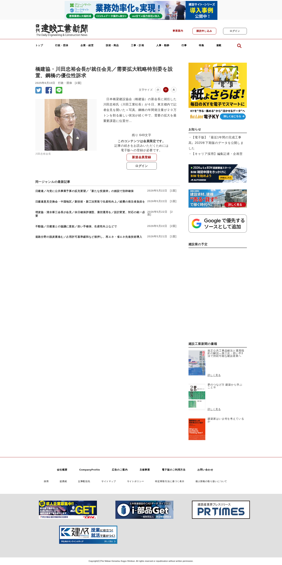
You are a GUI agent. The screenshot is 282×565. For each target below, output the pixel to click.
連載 (219, 45)
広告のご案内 (119, 469)
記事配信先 (84, 481)
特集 (201, 45)
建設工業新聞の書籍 (203, 343)
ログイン (235, 31)
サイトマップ (108, 481)
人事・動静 (162, 45)
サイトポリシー (135, 481)
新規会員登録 (141, 157)
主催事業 (145, 469)
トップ (39, 45)
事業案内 (178, 31)
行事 (184, 45)
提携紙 (63, 481)
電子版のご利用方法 (173, 469)
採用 (46, 481)
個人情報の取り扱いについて (211, 481)
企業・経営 (87, 45)
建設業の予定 (198, 244)
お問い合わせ (205, 469)
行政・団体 (61, 45)
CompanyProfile (89, 469)
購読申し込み (204, 31)
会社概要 (62, 469)
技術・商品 (112, 45)
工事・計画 (137, 45)
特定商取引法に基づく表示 (169, 481)
